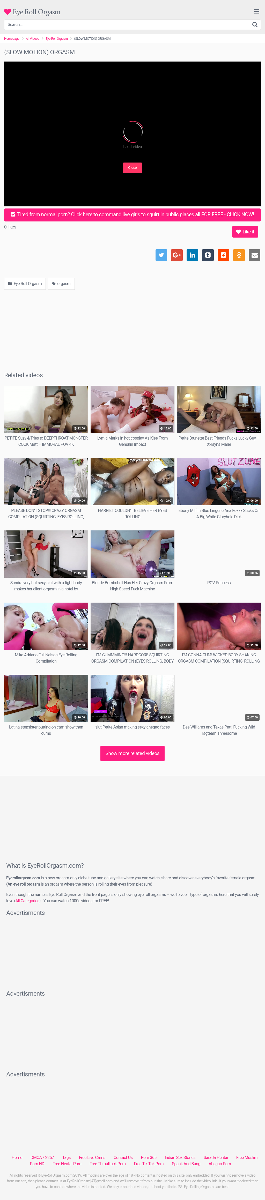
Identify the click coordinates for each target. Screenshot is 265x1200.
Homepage (11, 39)
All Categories (27, 900)
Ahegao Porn (220, 1163)
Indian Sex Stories (180, 1157)
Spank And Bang (186, 1163)
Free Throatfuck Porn (108, 1163)
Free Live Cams (92, 1157)
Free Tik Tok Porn (149, 1163)
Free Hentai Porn (67, 1163)
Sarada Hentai (216, 1157)
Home (17, 1157)
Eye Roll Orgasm (32, 11)
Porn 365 (148, 1157)
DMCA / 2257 (42, 1157)
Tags (66, 1157)
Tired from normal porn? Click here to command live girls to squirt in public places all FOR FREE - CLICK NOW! (132, 214)
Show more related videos (133, 753)
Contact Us (123, 1157)
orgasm (61, 283)
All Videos (32, 39)
